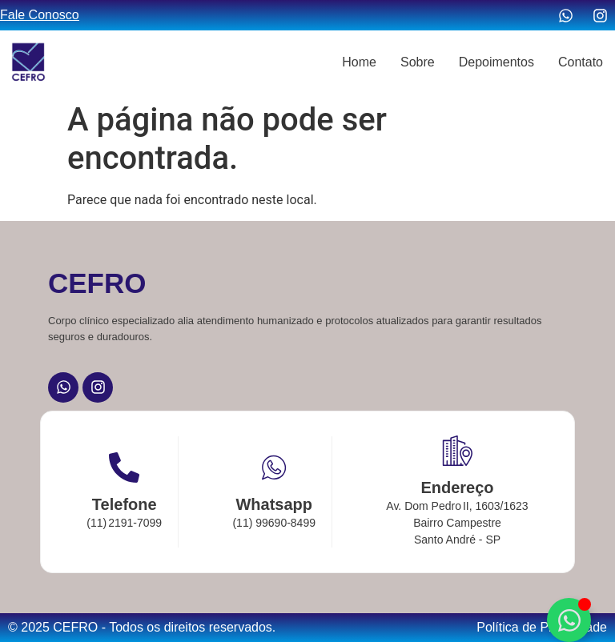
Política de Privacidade (541, 627)
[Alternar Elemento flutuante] (569, 620)
